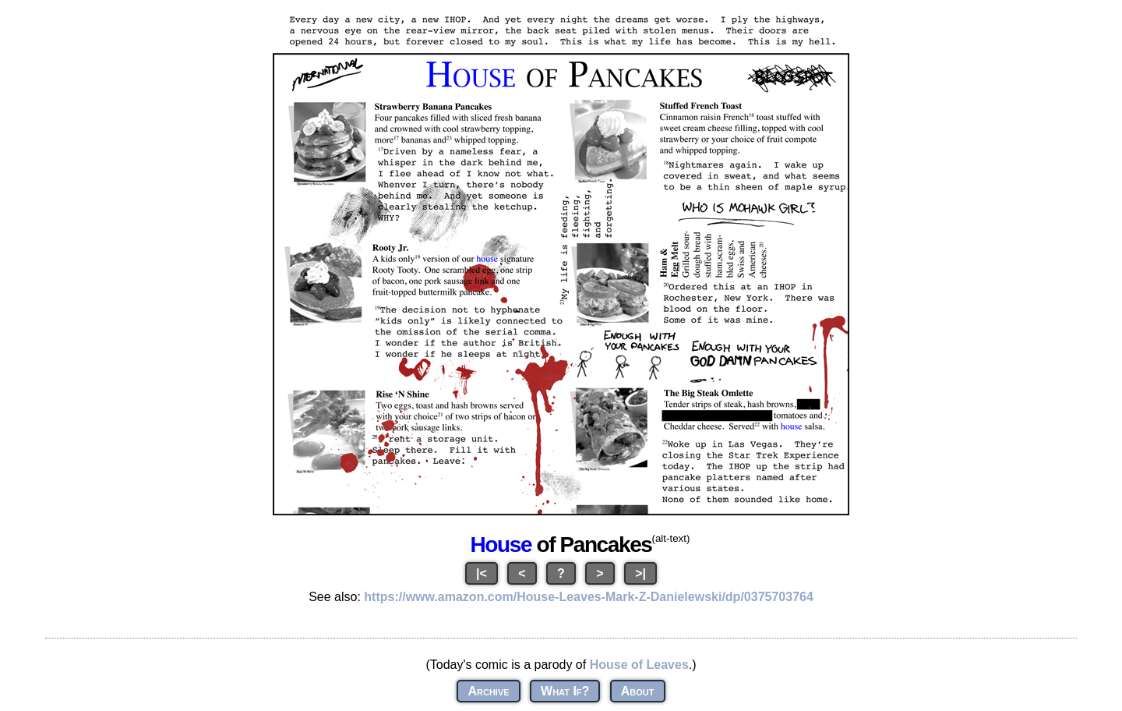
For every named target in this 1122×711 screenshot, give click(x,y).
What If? (565, 691)
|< (481, 573)
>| (640, 573)
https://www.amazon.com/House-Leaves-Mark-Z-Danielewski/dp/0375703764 (588, 596)
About (637, 691)
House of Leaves (639, 664)
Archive (488, 691)
